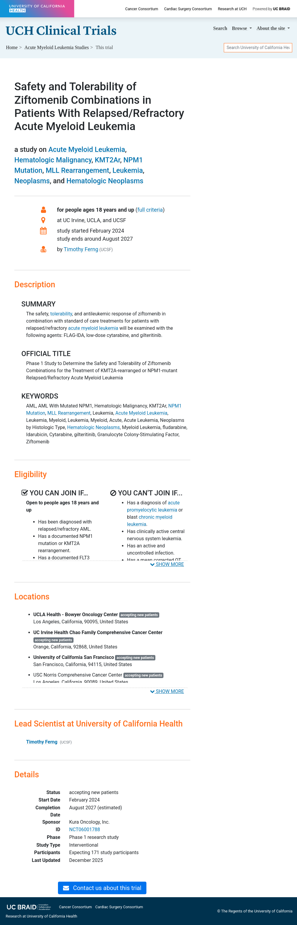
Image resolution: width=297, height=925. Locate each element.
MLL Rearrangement (77, 170)
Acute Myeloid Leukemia (86, 149)
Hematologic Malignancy (52, 160)
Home (12, 47)
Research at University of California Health (41, 916)
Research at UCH (232, 9)
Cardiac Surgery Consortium (188, 9)
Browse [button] (240, 28)
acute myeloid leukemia (93, 328)
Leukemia (127, 170)
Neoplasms (32, 181)
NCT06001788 (84, 829)
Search (220, 28)
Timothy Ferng (81, 249)
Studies (57, 47)
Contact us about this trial (102, 888)
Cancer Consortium (141, 9)
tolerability (61, 314)
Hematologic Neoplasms (104, 181)
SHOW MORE (167, 564)
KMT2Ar (107, 160)
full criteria (150, 210)
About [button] (271, 28)
